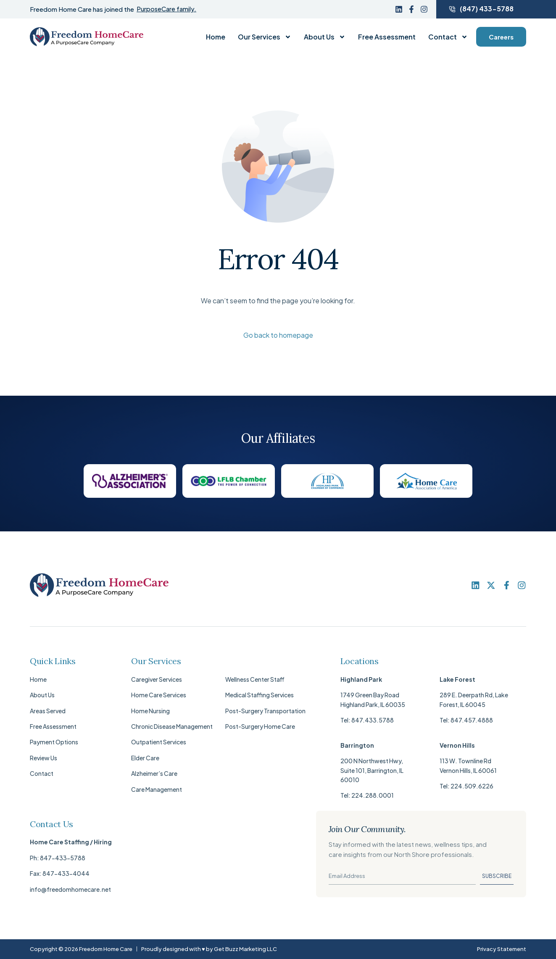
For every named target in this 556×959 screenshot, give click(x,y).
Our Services (264, 37)
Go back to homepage (278, 335)
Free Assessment (387, 37)
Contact (448, 37)
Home (215, 37)
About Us (324, 37)
